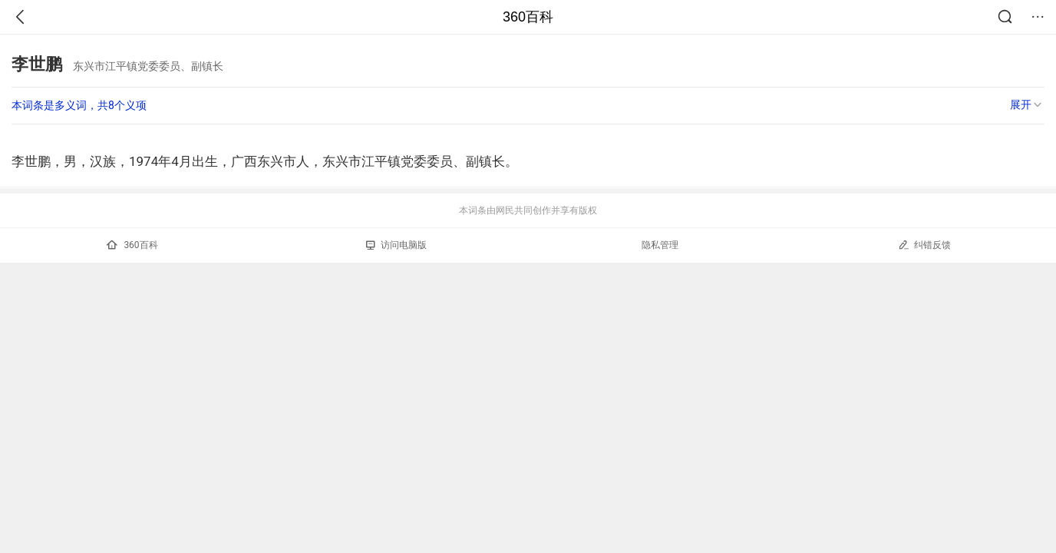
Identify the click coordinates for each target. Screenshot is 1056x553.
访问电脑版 (396, 245)
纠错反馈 (924, 244)
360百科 (528, 17)
